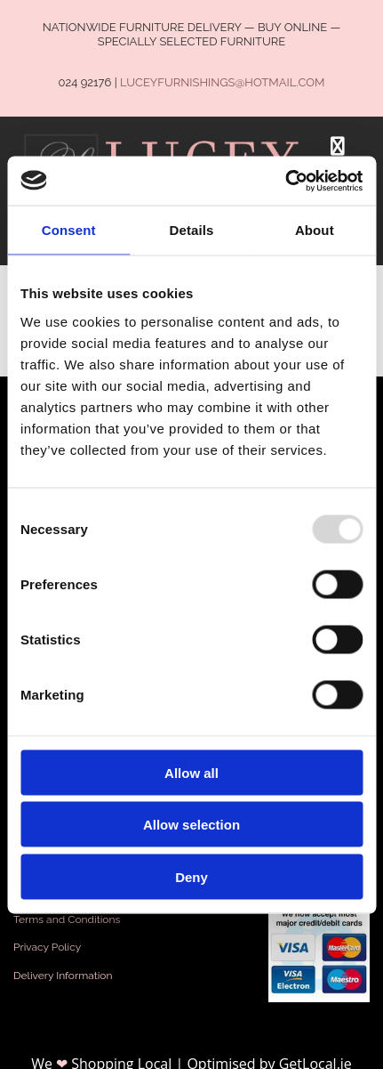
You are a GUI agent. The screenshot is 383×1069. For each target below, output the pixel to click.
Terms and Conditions (66, 919)
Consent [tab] (69, 230)
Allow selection (191, 824)
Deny (191, 876)
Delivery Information (63, 975)
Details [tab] (192, 230)
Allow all (191, 772)
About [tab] (314, 230)
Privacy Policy (47, 947)
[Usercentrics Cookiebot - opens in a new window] (285, 180)
